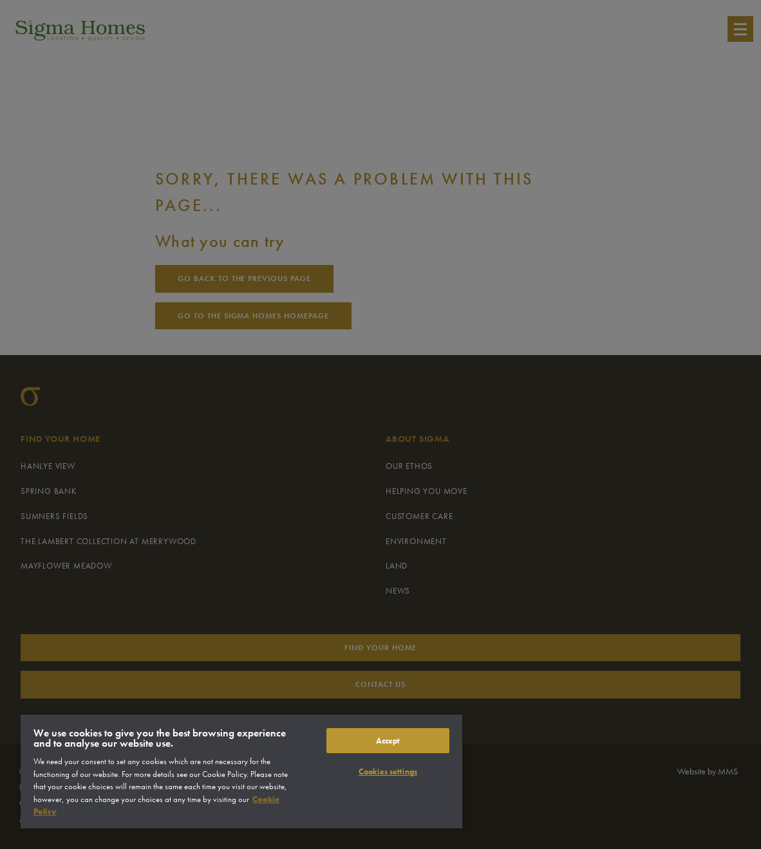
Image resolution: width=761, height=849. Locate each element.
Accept (388, 740)
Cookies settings (388, 771)
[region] (241, 771)
